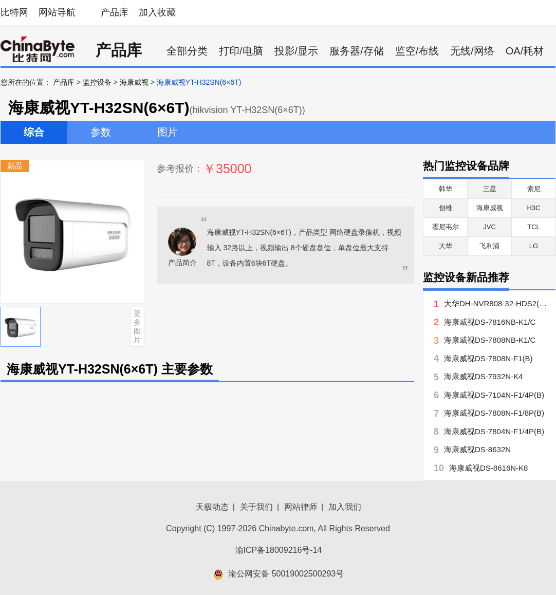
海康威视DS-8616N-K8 (488, 467)
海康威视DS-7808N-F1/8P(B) (494, 412)
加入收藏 (157, 12)
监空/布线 (417, 51)
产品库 (114, 12)
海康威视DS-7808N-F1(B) (488, 358)
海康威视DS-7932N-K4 (483, 376)
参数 (100, 132)
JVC (489, 227)
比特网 (14, 12)
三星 (489, 189)
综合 (34, 132)
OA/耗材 (525, 51)
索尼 (534, 189)
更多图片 (137, 326)
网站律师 (300, 507)
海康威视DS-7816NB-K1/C (489, 322)
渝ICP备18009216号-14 (278, 550)
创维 (445, 208)
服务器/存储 (356, 51)
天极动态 (212, 507)
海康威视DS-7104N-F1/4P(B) (494, 395)
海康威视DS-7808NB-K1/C (489, 340)
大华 (445, 246)
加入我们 (344, 507)
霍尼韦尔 (445, 227)
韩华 (445, 189)
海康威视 (134, 82)
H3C (533, 208)
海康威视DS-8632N (477, 449)
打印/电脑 (241, 51)
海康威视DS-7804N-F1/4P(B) (494, 431)
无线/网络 (472, 51)
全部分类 (187, 51)
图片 (167, 132)
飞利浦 (489, 246)
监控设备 (97, 82)
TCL (533, 227)
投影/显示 (296, 51)
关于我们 (256, 507)
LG (533, 246)
